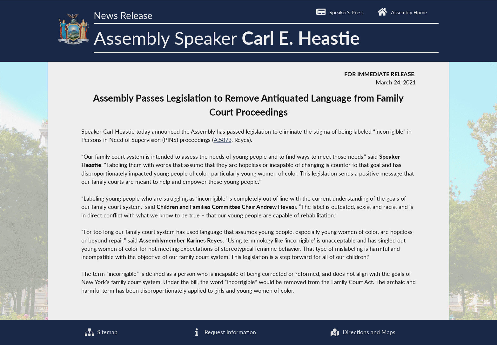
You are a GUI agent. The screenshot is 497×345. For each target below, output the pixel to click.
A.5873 (223, 139)
